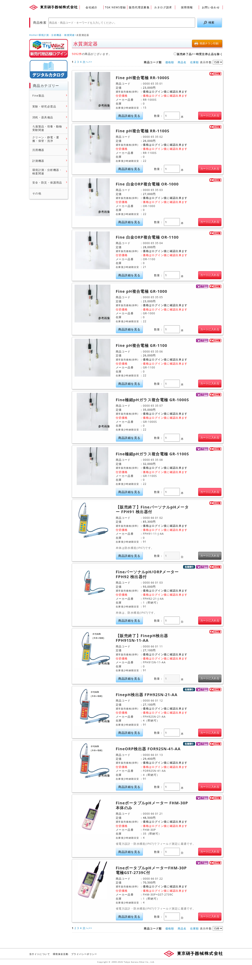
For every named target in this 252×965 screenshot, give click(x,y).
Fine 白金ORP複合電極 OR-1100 (147, 237)
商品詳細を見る (129, 116)
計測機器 (38, 161)
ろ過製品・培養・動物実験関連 (47, 128)
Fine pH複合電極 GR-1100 (141, 345)
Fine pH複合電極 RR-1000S (142, 77)
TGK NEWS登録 (115, 7)
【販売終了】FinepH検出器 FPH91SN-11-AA (142, 638)
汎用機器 (38, 150)
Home (33, 35)
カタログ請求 (163, 7)
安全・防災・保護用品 (47, 182)
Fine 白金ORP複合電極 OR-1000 (147, 184)
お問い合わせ (211, 7)
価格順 (169, 62)
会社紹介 (91, 7)
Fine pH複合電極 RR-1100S (142, 131)
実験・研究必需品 (44, 106)
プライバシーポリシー (84, 954)
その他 (36, 193)
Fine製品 (38, 95)
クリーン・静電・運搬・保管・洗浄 (45, 139)
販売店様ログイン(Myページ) (48, 48)
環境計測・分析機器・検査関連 (57, 35)
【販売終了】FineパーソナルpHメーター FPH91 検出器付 (152, 509)
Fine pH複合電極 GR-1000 (141, 291)
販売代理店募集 (139, 7)
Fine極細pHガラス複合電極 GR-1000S (152, 400)
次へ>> (87, 62)
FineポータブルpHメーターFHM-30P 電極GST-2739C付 (151, 870)
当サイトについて (39, 954)
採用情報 (187, 7)
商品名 (182, 62)
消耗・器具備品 (42, 117)
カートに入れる (209, 115)
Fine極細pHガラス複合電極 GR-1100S (152, 454)
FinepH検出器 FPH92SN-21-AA (146, 694)
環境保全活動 (60, 954)
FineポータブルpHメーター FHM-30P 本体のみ (152, 805)
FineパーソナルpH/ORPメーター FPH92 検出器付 (147, 574)
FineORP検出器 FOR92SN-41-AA (148, 749)
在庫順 (194, 62)
